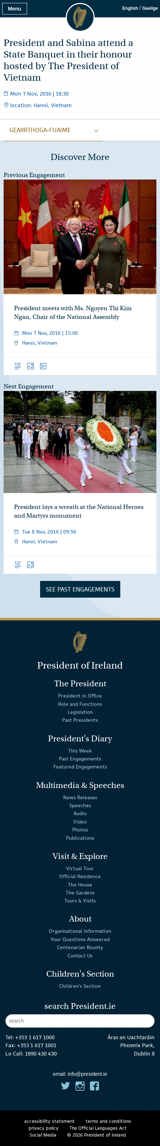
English (130, 8)
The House (80, 884)
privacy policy (44, 1128)
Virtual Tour (80, 868)
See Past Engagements (80, 589)
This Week (80, 750)
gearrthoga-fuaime (40, 130)
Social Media (43, 1135)
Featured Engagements (80, 766)
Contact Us (80, 955)
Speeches (80, 805)
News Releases (80, 797)
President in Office (80, 695)
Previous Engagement (34, 175)
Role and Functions (80, 703)
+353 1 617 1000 (35, 1037)
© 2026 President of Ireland (96, 1135)
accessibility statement (49, 1121)
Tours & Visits (80, 900)
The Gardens (80, 892)
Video (80, 821)
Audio (80, 813)
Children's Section (80, 986)
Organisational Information (80, 931)
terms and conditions (108, 1121)
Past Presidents (80, 720)
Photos (80, 829)
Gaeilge (150, 8)
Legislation (80, 712)
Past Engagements (80, 758)
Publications (80, 837)
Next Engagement (29, 386)
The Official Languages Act (98, 1128)
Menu (14, 9)
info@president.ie (87, 1074)
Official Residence (80, 876)
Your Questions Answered (80, 939)
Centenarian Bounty (80, 947)
